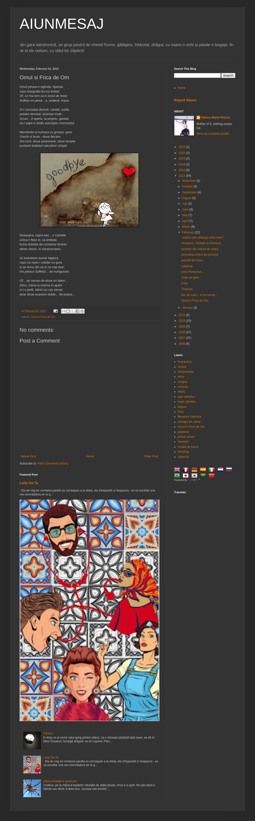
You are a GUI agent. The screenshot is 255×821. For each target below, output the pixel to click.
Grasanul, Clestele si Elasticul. (201, 243)
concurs (183, 386)
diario (181, 391)
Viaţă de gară (190, 277)
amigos (182, 382)
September (189, 192)
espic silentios (187, 401)
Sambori (183, 441)
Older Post (151, 456)
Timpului (186, 289)
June (185, 209)
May (185, 215)
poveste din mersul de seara (199, 249)
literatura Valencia (189, 416)
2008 (182, 332)
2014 (182, 164)
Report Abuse (185, 100)
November (189, 181)
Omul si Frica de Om (43, 316)
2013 (182, 170)
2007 (182, 338)
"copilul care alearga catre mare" (202, 237)
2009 (182, 326)
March (186, 226)
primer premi (186, 436)
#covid (182, 367)
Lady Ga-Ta (29, 483)
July (185, 203)
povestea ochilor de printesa (199, 254)
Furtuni (47, 733)
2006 (182, 343)
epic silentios (186, 396)
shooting (183, 451)
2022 (182, 147)
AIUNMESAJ (62, 23)
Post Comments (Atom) (53, 463)
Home (90, 456)
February (188, 232)
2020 (182, 153)
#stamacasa (186, 371)
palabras (183, 432)
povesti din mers (192, 260)
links (181, 411)
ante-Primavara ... (193, 272)
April (185, 221)
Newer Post (28, 456)
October (187, 186)
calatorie (186, 266)
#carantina (184, 361)
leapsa (182, 407)
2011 (182, 315)
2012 (182, 175)
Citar (184, 283)
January (187, 307)
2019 (182, 158)
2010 (182, 320)
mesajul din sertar (189, 422)
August (187, 198)
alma (181, 376)
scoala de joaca (188, 447)
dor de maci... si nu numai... (199, 295)
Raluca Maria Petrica (215, 117)
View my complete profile (212, 133)
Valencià (183, 457)
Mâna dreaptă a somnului (59, 781)
